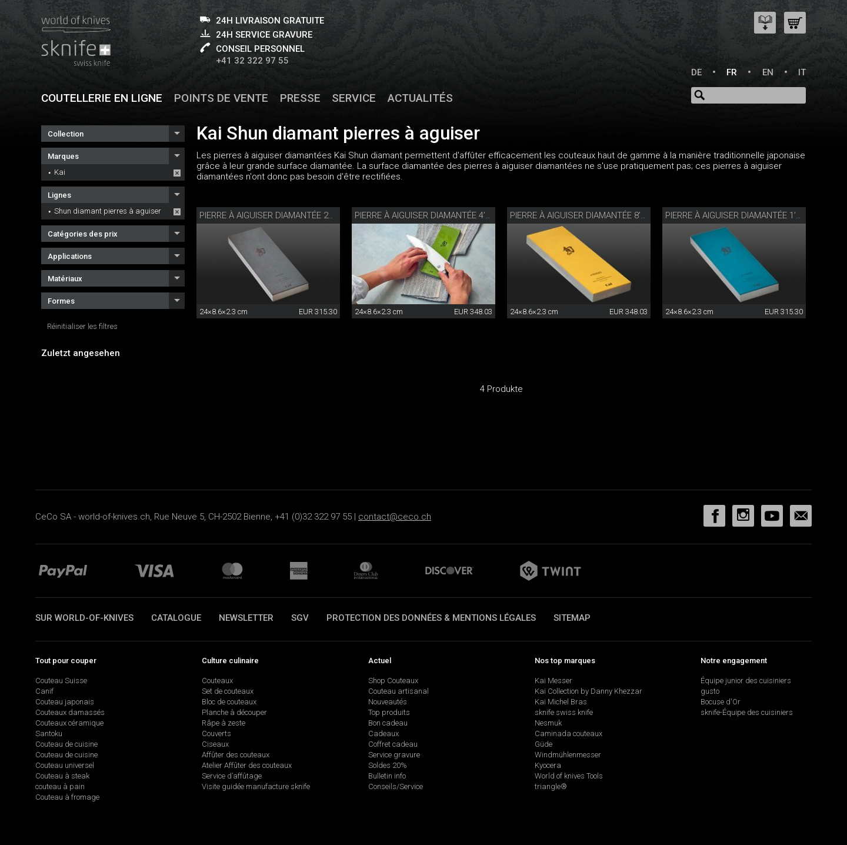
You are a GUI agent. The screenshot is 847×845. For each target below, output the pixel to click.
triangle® (551, 786)
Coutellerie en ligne (101, 98)
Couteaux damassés (70, 712)
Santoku (48, 733)
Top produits (389, 712)
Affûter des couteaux (235, 754)
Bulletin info (387, 775)
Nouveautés (387, 701)
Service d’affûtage (232, 775)
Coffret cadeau (393, 744)
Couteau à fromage (67, 797)
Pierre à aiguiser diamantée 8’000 (582, 215)
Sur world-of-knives (84, 618)
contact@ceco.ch (394, 516)
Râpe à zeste (223, 722)
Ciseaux (215, 744)
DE (696, 72)
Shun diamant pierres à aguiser (107, 211)
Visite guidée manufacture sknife (256, 786)
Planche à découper (234, 712)
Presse (300, 98)
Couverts (216, 733)
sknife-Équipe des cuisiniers (747, 712)
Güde (543, 744)
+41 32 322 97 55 (252, 60)
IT (802, 72)
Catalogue (176, 618)
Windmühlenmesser (568, 754)
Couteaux (217, 680)
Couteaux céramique (69, 722)
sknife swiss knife (564, 712)
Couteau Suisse (61, 680)
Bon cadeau (388, 722)
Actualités (420, 98)
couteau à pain (60, 786)
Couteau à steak (62, 775)
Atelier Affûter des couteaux (247, 765)
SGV (300, 618)
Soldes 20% (387, 765)
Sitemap (572, 618)
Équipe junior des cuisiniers (746, 680)
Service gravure (394, 754)
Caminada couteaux (568, 733)
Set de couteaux (228, 691)
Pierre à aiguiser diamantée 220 (268, 215)
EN (767, 72)
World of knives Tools (569, 775)
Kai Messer (553, 680)
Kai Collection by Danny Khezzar (588, 691)
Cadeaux (383, 733)
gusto (710, 691)
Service (354, 98)
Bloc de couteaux (229, 701)
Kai (59, 172)
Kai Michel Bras (561, 701)
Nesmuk (548, 722)
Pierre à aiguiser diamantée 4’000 (427, 215)
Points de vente (221, 98)
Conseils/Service (395, 786)
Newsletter (246, 618)
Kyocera (548, 765)
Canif (44, 691)
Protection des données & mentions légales (431, 618)
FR (731, 72)
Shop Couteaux (393, 680)
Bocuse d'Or (721, 701)
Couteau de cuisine (66, 744)
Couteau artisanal (398, 691)
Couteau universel (64, 765)
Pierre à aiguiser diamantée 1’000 (737, 215)
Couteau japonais (64, 701)
